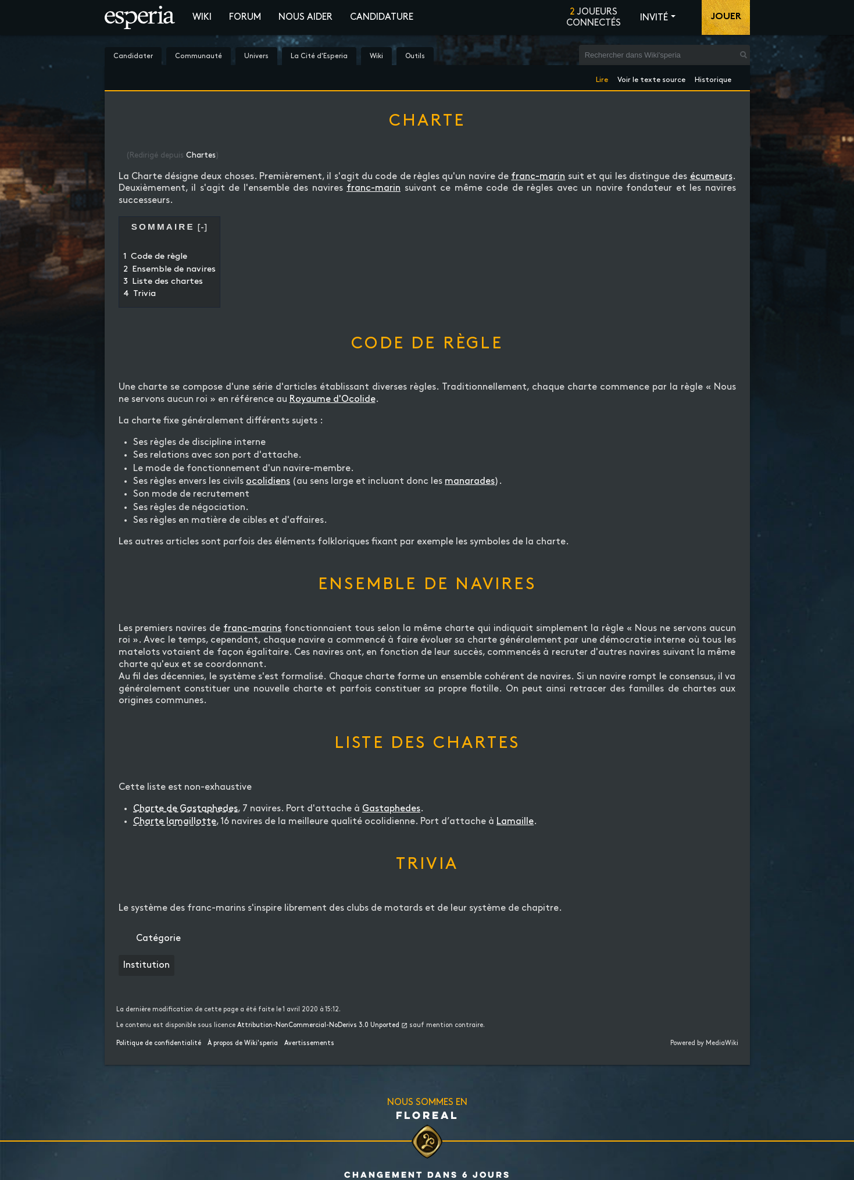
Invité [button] (654, 17)
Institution (146, 965)
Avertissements (309, 1043)
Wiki (202, 17)
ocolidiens (268, 481)
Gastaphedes (391, 808)
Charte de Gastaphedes (185, 808)
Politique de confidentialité (158, 1043)
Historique (713, 77)
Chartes (201, 155)
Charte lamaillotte (174, 821)
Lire (602, 77)
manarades (470, 481)
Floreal (427, 1115)
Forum (245, 17)
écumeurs (711, 176)
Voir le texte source (651, 77)
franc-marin (538, 176)
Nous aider (305, 17)
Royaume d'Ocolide (333, 399)
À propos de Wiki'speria (243, 1043)
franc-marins (252, 628)
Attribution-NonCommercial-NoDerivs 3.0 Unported (318, 1025)
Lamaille (515, 821)
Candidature (381, 17)
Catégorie (158, 938)
